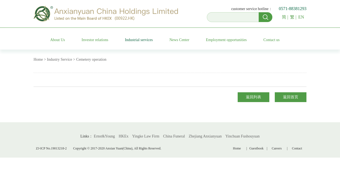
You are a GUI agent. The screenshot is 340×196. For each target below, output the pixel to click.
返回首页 (290, 97)
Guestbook (257, 148)
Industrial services (139, 40)
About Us (57, 40)
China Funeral (174, 136)
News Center (179, 40)
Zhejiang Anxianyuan (205, 136)
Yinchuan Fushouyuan (242, 136)
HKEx (124, 136)
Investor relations (95, 40)
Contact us (271, 40)
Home (237, 148)
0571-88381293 (292, 8)
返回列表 (253, 97)
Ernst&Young (104, 136)
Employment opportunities (226, 40)
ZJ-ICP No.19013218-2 (51, 148)
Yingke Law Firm (145, 136)
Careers (277, 148)
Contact (297, 148)
